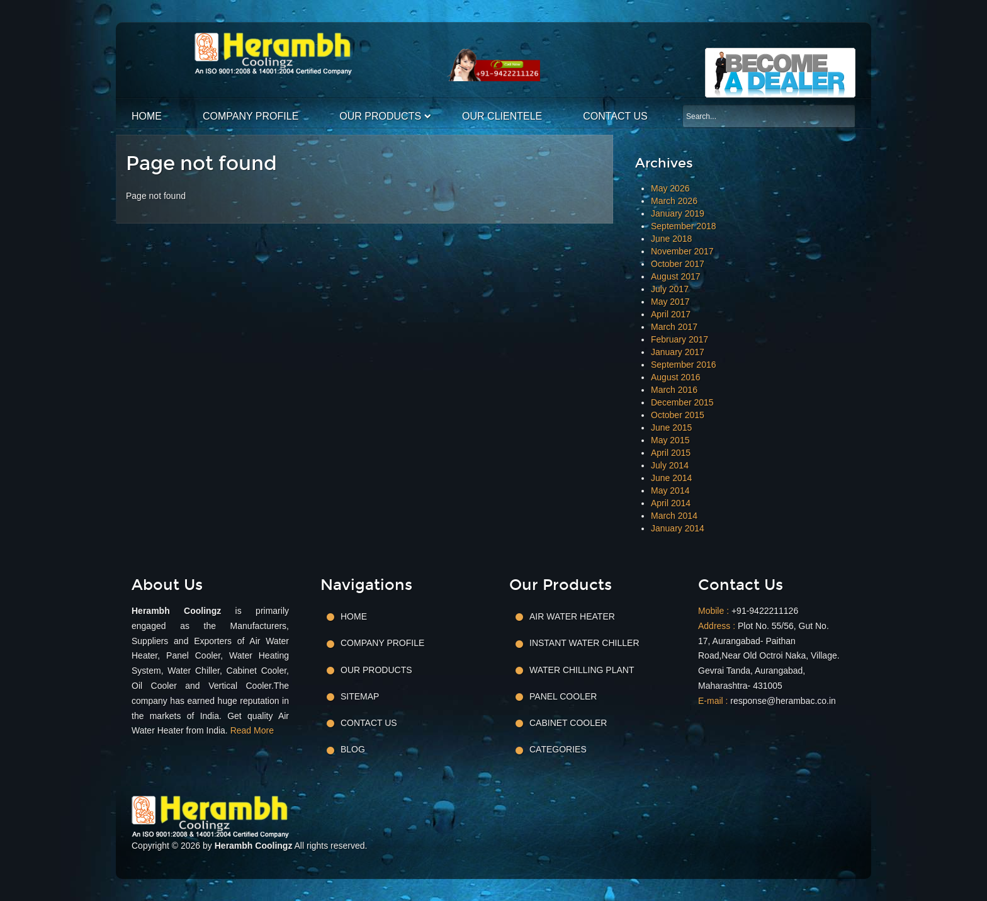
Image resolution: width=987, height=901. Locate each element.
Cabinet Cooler (568, 723)
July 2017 (670, 289)
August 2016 (676, 377)
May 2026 (670, 188)
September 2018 (683, 226)
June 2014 (671, 478)
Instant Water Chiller (584, 643)
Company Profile (250, 116)
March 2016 (674, 390)
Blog (353, 749)
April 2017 (671, 314)
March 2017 (674, 327)
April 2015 (671, 453)
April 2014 (671, 503)
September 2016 (683, 365)
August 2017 (676, 276)
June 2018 (671, 239)
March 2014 (674, 516)
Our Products (380, 116)
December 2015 (682, 402)
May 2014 (670, 490)
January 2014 (677, 528)
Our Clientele (502, 116)
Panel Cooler (563, 696)
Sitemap (360, 696)
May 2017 (670, 302)
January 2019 (677, 213)
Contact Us (615, 116)
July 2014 (670, 465)
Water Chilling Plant (581, 670)
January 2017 (677, 352)
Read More (252, 730)
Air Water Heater (572, 616)
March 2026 (674, 201)
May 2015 (670, 440)
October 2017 (677, 264)
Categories (558, 749)
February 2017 (679, 339)
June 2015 (671, 427)
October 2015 (677, 415)
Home (147, 116)
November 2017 (682, 251)
